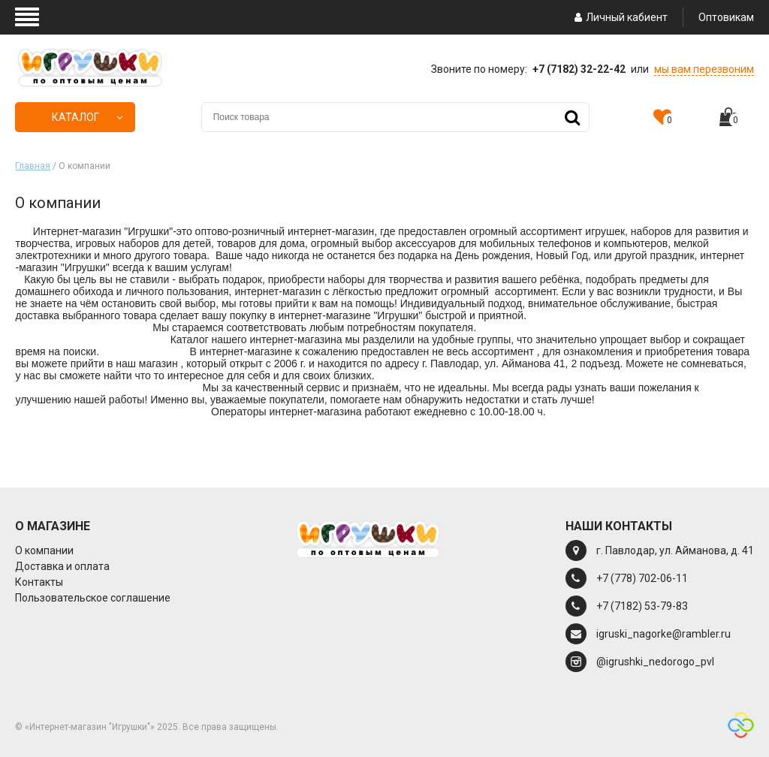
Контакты (39, 582)
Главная (32, 166)
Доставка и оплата (62, 566)
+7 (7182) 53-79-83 (642, 606)
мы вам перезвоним (704, 69)
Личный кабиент (619, 17)
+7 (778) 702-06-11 (642, 578)
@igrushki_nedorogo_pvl (655, 662)
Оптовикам (726, 17)
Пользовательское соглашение (92, 598)
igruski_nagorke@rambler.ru (663, 634)
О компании (44, 550)
